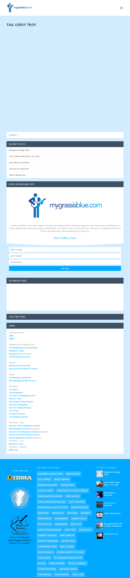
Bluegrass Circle (16, 426)
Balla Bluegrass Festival (19, 410)
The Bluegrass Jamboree (20, 359)
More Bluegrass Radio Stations (22, 362)
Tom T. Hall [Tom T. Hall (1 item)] (78, 556)
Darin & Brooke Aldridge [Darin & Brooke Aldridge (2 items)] (50, 478)
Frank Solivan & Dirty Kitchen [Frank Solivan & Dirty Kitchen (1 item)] (53, 489)
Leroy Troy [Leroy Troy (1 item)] (70, 511)
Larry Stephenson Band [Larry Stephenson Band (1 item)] (49, 511)
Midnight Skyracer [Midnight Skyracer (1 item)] (47, 517)
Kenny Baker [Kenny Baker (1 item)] (61, 506)
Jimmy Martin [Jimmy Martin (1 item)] (44, 500)
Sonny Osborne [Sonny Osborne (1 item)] (57, 545)
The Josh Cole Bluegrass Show (22, 377)
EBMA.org (13, 432)
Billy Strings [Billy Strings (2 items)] (44, 461)
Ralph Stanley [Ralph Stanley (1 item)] (67, 528)
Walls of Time (15, 380)
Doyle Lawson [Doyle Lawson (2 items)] (72, 478)
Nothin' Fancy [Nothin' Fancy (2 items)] (68, 523)
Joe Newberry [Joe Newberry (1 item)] (61, 500)
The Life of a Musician (19, 150)
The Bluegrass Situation (19, 338)
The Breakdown (16, 374)
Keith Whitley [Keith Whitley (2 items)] (44, 506)
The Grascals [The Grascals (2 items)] (44, 556)
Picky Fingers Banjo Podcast (21, 383)
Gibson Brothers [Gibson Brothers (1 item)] (79, 489)
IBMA (11, 317)
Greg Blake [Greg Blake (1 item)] (43, 495)
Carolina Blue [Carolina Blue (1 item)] (67, 467)
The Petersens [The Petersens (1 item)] (62, 556)
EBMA (11, 320)
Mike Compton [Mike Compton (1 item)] (67, 517)
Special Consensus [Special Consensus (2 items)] (77, 545)
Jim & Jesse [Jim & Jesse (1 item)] (72, 495)
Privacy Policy (74, 572)
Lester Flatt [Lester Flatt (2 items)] (85, 511)
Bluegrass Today (16, 332)
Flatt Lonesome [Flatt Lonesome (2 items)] (77, 483)
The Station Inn (111, 516)
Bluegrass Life (15, 335)
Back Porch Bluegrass (18, 386)
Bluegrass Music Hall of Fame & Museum (113, 506)
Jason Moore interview (19, 144)
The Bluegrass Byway (18, 398)
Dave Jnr (20, 52)
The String (13, 392)
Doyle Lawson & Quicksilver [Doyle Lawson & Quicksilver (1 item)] (51, 483)
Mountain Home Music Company (23, 350)
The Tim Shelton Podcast (20, 389)
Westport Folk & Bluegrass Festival (24, 407)
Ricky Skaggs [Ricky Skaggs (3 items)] (44, 539)
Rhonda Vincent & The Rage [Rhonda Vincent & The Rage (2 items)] (70, 534)
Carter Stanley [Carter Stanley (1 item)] (45, 472)
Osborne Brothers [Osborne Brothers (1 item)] (47, 528)
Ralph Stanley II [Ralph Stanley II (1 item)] (45, 534)
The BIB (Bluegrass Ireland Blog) (23, 329)
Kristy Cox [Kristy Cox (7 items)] (76, 506)
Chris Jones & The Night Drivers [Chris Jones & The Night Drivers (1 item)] (72, 472)
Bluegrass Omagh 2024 (19, 132)
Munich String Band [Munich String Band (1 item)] (48, 523)
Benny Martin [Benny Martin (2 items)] (73, 455)
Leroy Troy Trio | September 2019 (28, 48)
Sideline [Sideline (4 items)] (42, 545)
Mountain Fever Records (19, 347)
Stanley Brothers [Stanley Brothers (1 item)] (47, 551)
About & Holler (77, 575)
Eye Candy (65, 575)
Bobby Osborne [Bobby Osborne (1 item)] (61, 461)
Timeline (89, 575)
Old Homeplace (100, 575)
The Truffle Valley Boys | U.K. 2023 (24, 138)
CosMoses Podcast (17, 395)
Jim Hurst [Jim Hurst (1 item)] (85, 495)
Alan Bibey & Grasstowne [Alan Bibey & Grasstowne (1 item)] (50, 455)
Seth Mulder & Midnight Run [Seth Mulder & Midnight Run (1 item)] (68, 539)
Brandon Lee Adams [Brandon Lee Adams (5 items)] (47, 467)
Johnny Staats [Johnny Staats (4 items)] (79, 500)
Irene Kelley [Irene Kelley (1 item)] (58, 495)
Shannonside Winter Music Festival (24, 416)
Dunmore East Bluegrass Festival (23, 413)
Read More (16, 103)
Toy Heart (13, 371)
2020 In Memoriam (17, 157)
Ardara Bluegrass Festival (20, 419)
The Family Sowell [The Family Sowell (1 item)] (68, 551)
